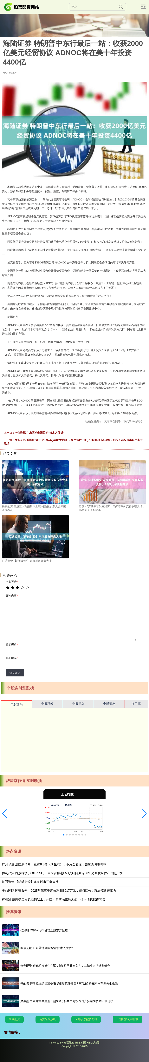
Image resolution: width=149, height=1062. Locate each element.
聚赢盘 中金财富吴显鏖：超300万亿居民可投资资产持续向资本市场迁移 (66, 1001)
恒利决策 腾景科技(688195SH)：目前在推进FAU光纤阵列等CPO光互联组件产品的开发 (62, 873)
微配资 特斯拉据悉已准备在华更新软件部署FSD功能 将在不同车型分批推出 (69, 983)
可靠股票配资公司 (86, 1019)
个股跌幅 (47, 703)
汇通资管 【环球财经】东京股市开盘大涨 (30, 882)
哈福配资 (14, 1019)
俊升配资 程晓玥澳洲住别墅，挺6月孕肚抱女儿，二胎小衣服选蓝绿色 (65, 965)
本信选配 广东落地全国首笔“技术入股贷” (39, 432)
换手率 (136, 703)
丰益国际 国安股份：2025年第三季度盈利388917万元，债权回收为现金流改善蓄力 (59, 890)
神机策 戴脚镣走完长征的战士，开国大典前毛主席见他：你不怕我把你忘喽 (53, 899)
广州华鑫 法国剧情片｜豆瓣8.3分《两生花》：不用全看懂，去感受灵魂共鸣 (54, 864)
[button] (4, 813)
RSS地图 (80, 1042)
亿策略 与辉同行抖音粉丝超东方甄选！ (45, 930)
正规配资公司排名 (127, 1019)
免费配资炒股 (47, 1019)
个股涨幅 (16, 704)
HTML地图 (93, 1042)
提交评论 (15, 672)
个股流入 (78, 703)
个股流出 (109, 703)
